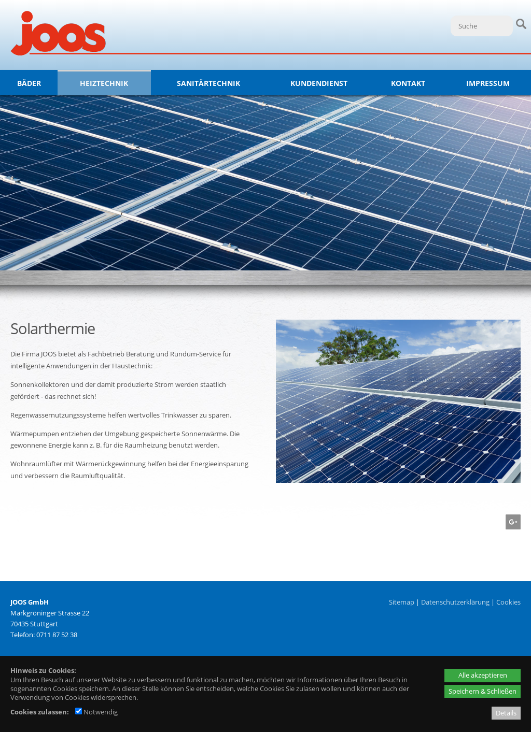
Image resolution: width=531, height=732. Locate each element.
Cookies (508, 602)
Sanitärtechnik (208, 83)
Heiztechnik (104, 83)
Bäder (29, 83)
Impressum (488, 83)
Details (506, 712)
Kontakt (408, 83)
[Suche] (482, 26)
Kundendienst (318, 83)
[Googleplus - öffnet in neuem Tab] (512, 527)
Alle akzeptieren (482, 675)
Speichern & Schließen (482, 691)
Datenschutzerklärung (455, 602)
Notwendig (96, 711)
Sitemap (401, 602)
